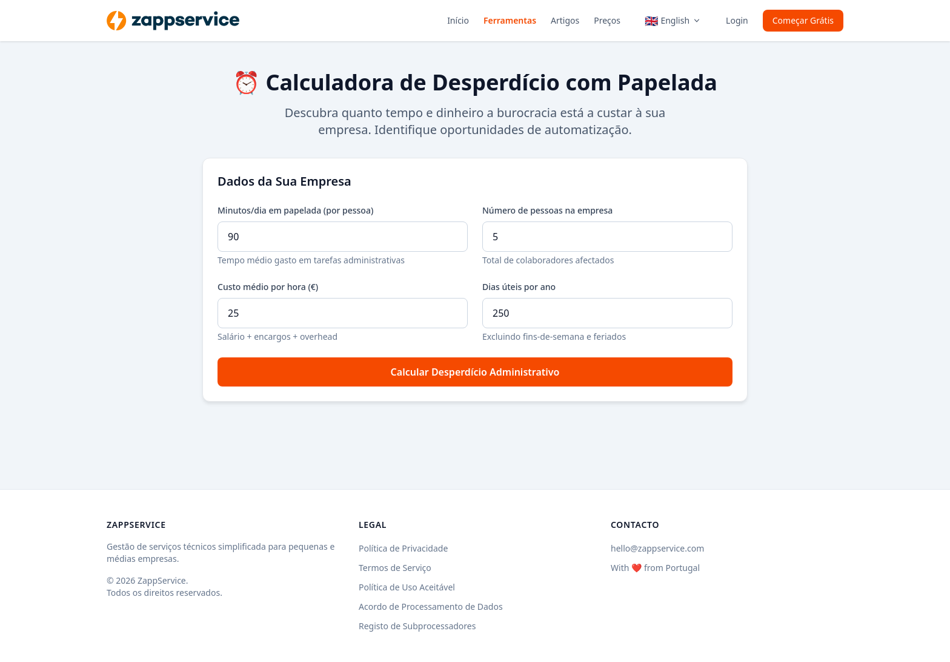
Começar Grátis (803, 20)
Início (458, 20)
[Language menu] (673, 20)
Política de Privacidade (403, 548)
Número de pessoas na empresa (547, 210)
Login (737, 20)
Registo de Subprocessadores (417, 626)
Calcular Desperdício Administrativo (475, 372)
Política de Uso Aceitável (407, 587)
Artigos (565, 20)
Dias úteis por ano (519, 286)
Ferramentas (509, 20)
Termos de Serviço (395, 567)
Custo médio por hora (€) (268, 286)
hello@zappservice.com (657, 548)
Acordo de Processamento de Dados (431, 606)
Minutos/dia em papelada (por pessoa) (295, 210)
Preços (607, 20)
